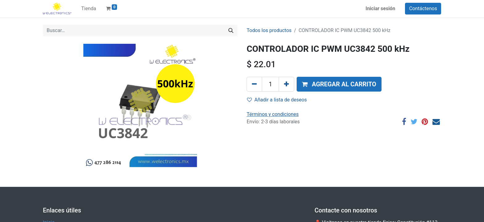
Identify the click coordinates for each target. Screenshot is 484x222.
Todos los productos (269, 30)
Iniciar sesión (380, 8)
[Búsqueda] (230, 30)
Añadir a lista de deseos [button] (277, 100)
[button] (339, 84)
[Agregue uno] (286, 84)
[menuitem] (88, 8)
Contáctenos (423, 8)
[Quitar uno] (254, 84)
